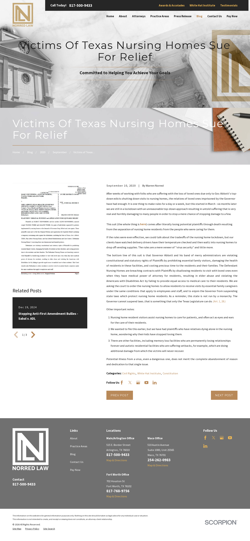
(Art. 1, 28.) (219, 301)
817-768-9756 (117, 491)
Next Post (224, 395)
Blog (73, 454)
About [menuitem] (123, 16)
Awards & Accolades (172, 5)
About (73, 438)
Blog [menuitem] (199, 16)
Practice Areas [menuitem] (159, 16)
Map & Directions (116, 460)
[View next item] (33, 334)
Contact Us (76, 462)
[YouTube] (146, 383)
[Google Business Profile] (138, 383)
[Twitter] (130, 383)
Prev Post (120, 395)
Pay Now (75, 470)
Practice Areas (78, 446)
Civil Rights (128, 373)
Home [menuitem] (110, 16)
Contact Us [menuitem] (214, 16)
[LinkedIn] (155, 383)
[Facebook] (122, 383)
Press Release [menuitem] (182, 16)
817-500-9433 (80, 5)
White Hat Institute (202, 5)
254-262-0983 (159, 459)
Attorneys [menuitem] (138, 16)
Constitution (170, 373)
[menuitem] (17, 529)
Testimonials (228, 5)
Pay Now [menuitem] (232, 16)
